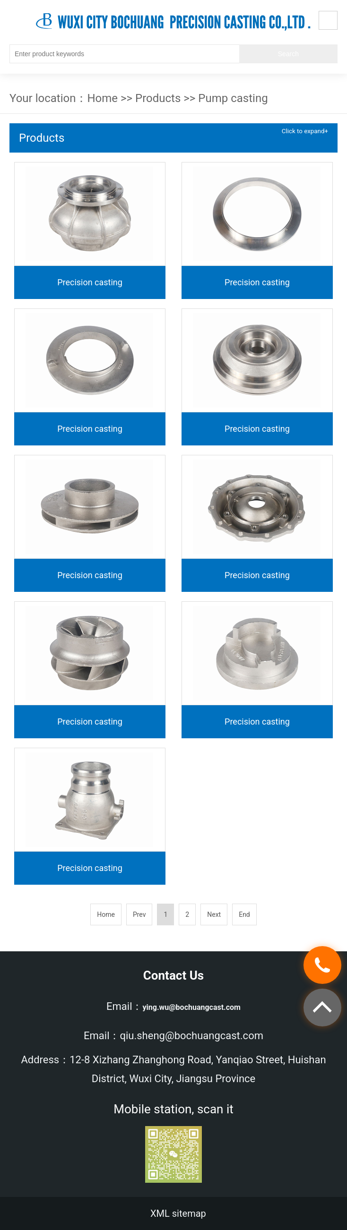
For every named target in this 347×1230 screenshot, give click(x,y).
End (244, 914)
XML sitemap (178, 1213)
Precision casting (89, 282)
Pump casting (233, 98)
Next (214, 914)
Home (102, 98)
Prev (139, 914)
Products (158, 98)
